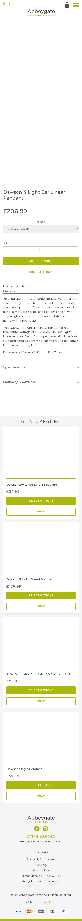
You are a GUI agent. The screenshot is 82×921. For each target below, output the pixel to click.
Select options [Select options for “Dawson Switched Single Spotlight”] (41, 500)
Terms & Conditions (41, 859)
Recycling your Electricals (41, 881)
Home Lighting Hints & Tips (41, 876)
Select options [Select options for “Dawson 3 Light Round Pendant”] (41, 595)
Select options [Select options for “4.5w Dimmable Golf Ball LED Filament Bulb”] (41, 690)
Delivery (41, 865)
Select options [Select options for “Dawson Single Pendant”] (41, 785)
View (41, 511)
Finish (41, 221)
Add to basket (41, 261)
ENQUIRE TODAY (41, 271)
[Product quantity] (40, 250)
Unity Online (48, 902)
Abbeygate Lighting (41, 12)
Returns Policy (41, 870)
